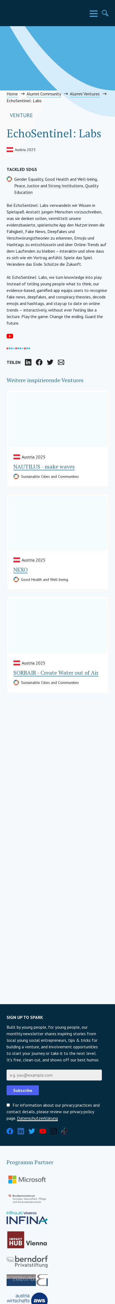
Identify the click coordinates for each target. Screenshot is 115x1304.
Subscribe (22, 1090)
